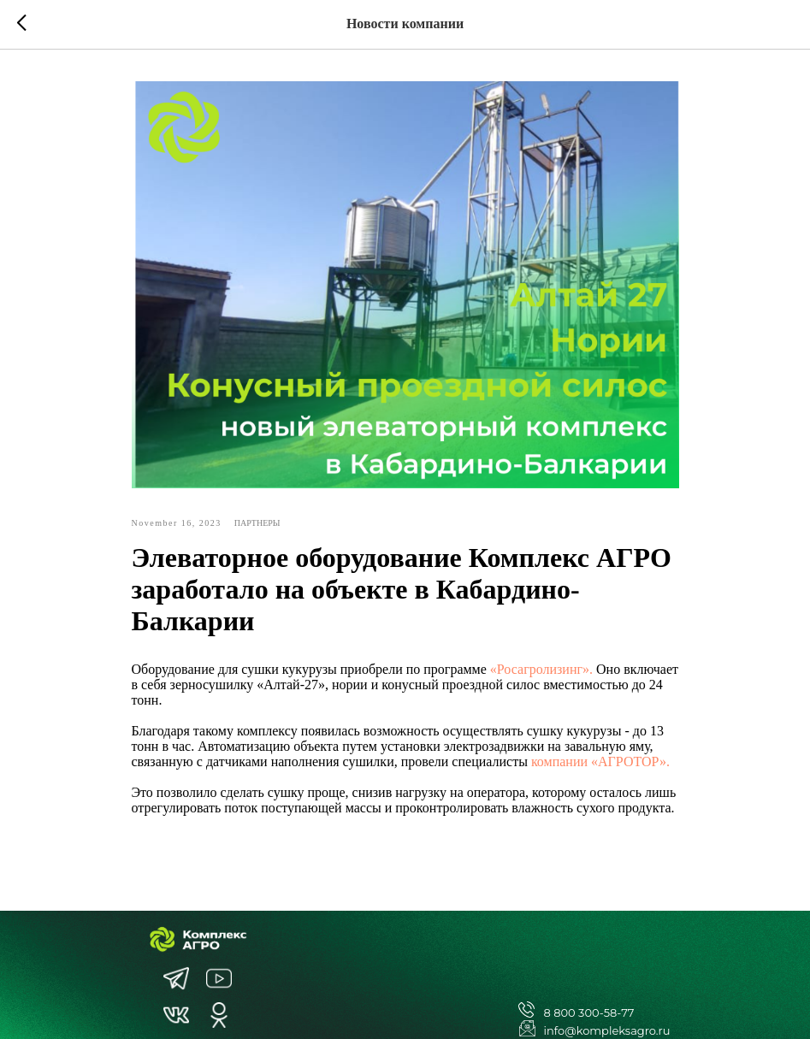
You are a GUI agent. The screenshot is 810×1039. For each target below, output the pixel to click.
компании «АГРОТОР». (600, 761)
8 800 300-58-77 (589, 1012)
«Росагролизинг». (541, 669)
